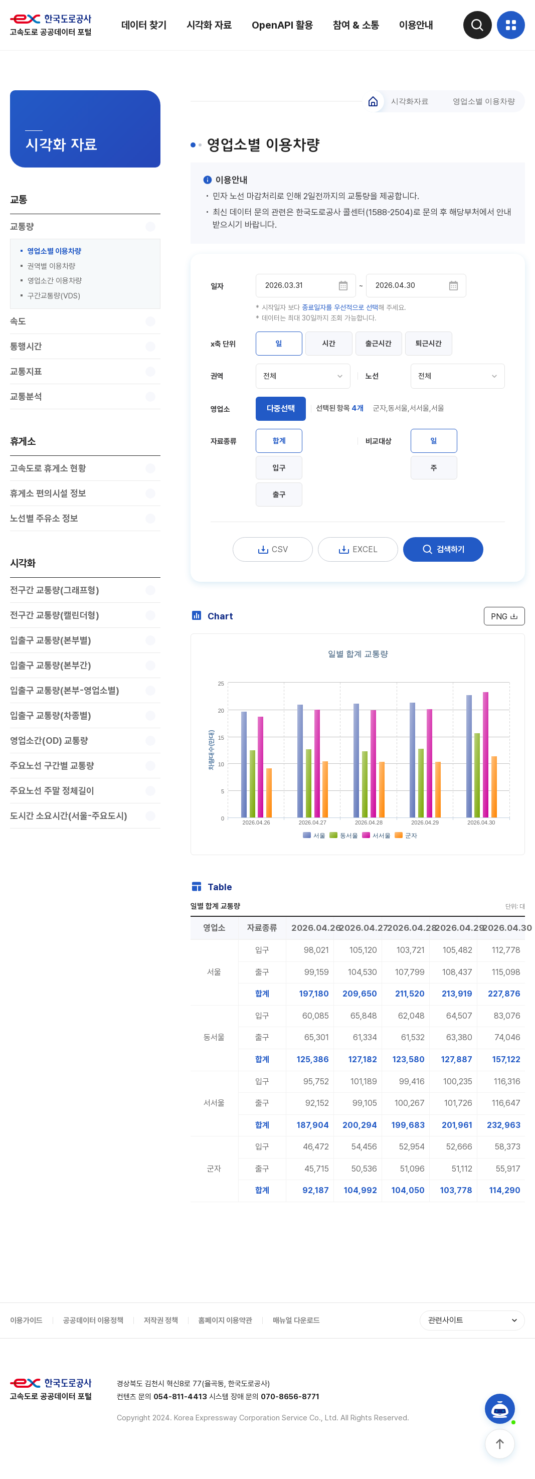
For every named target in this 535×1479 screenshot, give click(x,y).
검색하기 (443, 557)
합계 (280, 444)
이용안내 (415, 25)
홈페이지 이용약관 (225, 1335)
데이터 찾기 (142, 25)
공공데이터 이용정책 (93, 1335)
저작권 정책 (161, 1335)
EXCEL (358, 557)
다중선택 (281, 412)
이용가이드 (26, 1335)
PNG (503, 624)
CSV (272, 557)
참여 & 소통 (354, 25)
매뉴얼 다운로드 (296, 1335)
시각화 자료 (207, 25)
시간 (333, 345)
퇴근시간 (440, 345)
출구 (280, 501)
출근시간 (387, 345)
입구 (280, 472)
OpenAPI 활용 (280, 25)
